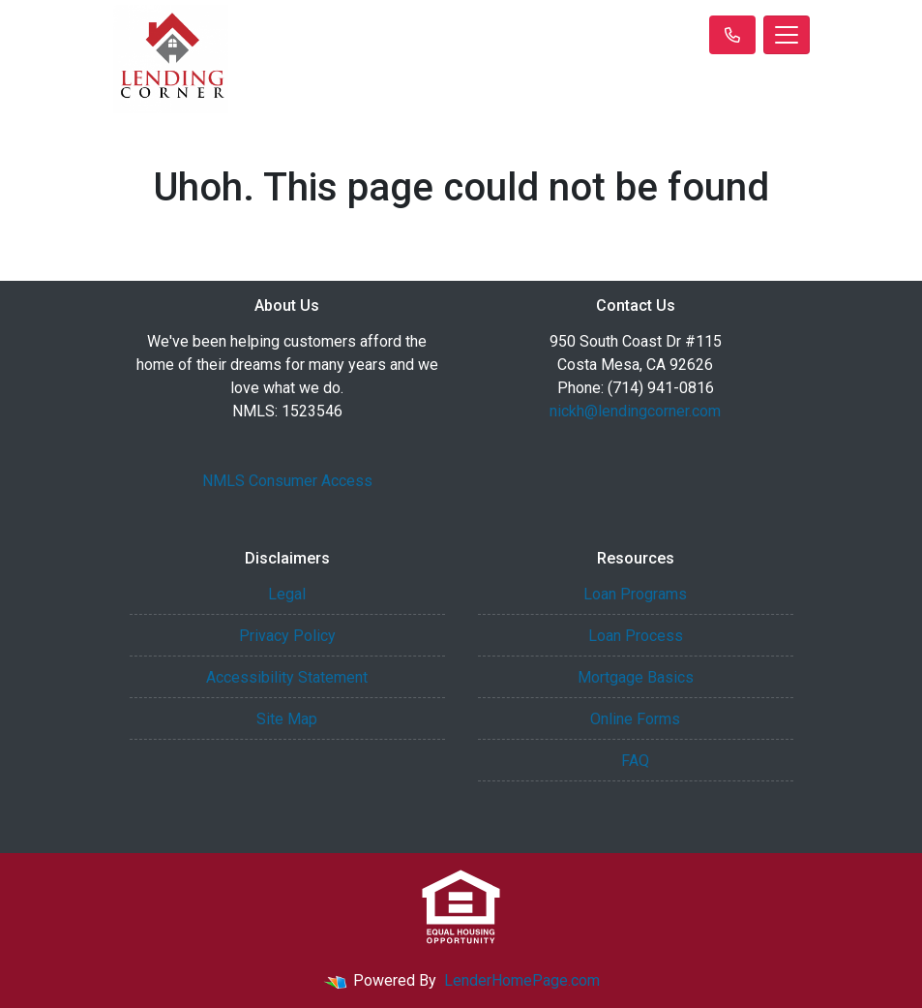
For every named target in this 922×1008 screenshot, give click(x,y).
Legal (287, 594)
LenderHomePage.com (522, 980)
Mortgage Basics (636, 677)
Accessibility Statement (287, 677)
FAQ (635, 760)
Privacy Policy (287, 635)
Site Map (286, 719)
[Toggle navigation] (786, 34)
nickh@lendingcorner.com (635, 411)
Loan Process (635, 635)
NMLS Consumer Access (287, 481)
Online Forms (635, 719)
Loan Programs (635, 594)
